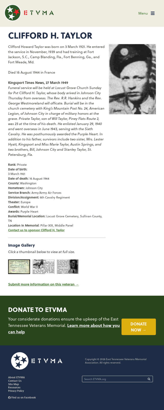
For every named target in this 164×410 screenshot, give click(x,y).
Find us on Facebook (22, 397)
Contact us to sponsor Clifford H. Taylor (36, 230)
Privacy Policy (16, 391)
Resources (14, 387)
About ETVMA (16, 377)
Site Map (13, 384)
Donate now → (138, 327)
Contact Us (15, 381)
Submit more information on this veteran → (43, 284)
